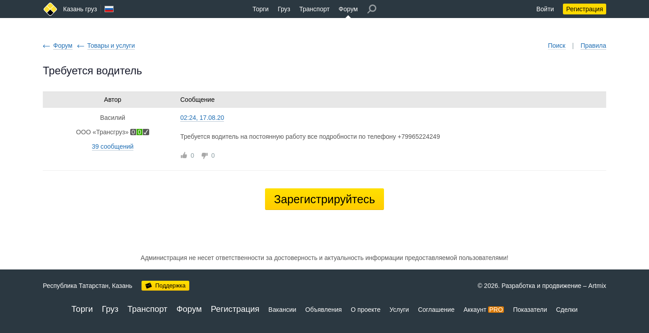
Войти (545, 9)
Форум (348, 9)
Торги (260, 9)
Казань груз (80, 9)
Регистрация (584, 9)
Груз (284, 9)
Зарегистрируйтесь (324, 199)
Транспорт (314, 9)
